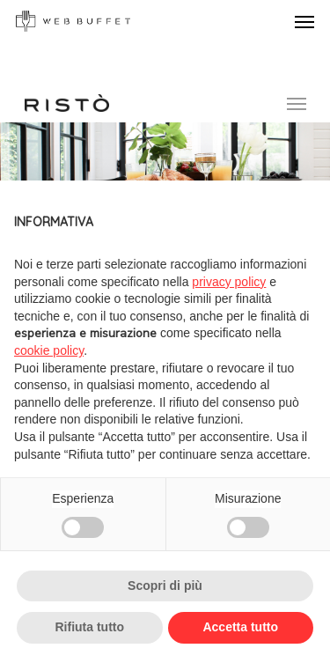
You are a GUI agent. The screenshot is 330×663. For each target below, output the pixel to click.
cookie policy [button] (49, 350)
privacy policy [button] (229, 282)
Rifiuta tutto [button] (89, 627)
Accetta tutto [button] (240, 627)
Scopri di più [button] (165, 585)
